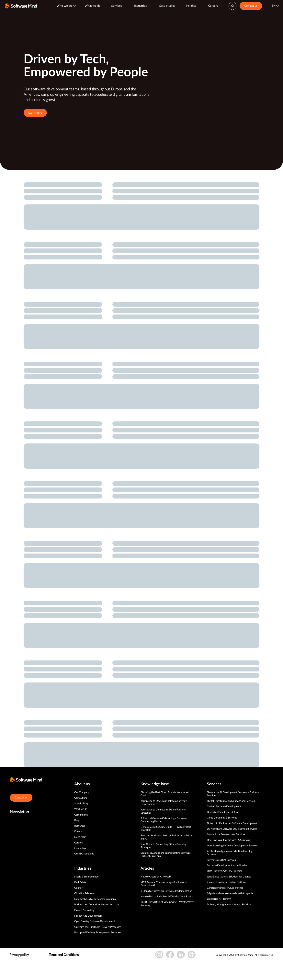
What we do (93, 5)
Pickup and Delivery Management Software (97, 932)
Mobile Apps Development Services (226, 834)
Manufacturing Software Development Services (232, 845)
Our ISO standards (84, 854)
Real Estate (80, 882)
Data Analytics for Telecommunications (95, 899)
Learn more (35, 112)
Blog (76, 820)
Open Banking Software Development (94, 921)
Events (78, 831)
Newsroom (80, 837)
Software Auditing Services (221, 860)
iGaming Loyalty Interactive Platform (226, 882)
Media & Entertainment (86, 877)
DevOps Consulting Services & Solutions (228, 840)
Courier (78, 888)
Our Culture (80, 798)
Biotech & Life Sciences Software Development (232, 823)
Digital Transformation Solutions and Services (231, 801)
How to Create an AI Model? (156, 877)
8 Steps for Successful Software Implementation (167, 891)
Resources (79, 826)
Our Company (81, 792)
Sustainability (81, 803)
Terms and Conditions (64, 954)
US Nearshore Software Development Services (232, 829)
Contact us (250, 5)
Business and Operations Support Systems (96, 904)
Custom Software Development (224, 806)
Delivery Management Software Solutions (229, 904)
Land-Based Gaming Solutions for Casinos (229, 877)
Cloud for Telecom (84, 893)
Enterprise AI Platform (219, 899)
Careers (213, 5)
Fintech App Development (88, 916)
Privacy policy (19, 954)
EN (274, 5)
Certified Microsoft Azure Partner (225, 888)
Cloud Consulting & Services (222, 818)
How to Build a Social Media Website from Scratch (167, 896)
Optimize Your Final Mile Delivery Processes (97, 927)
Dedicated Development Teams (224, 812)
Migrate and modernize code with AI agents (230, 893)
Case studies (167, 5)
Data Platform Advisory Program (224, 871)
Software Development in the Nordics (227, 865)
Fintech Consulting (84, 910)
